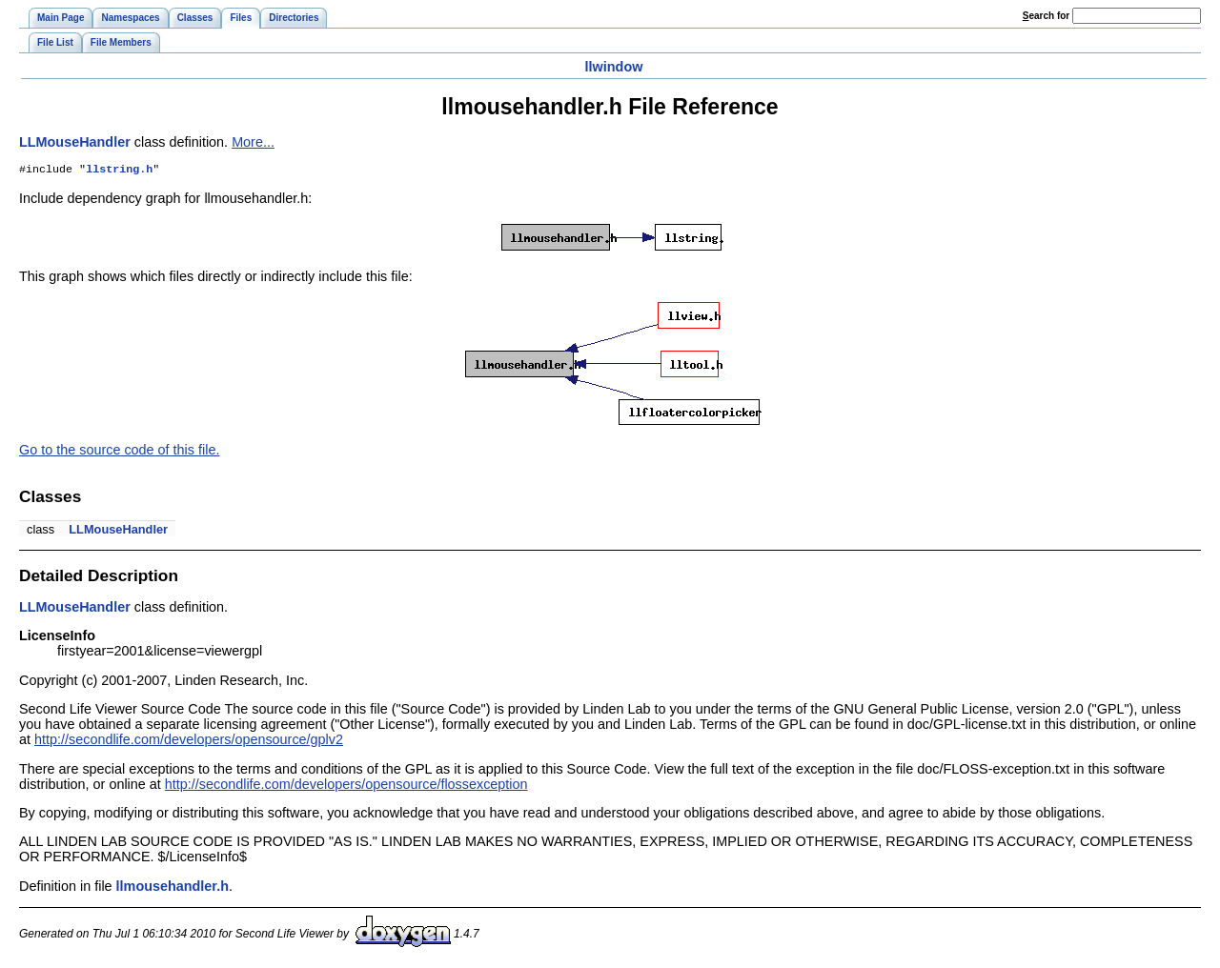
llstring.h (119, 170)
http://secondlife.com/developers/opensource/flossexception (346, 786)
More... (253, 142)
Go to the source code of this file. (119, 451)
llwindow (614, 66)
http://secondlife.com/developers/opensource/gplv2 (188, 741)
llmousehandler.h (172, 888)
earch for (1046, 15)
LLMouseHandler (75, 142)
